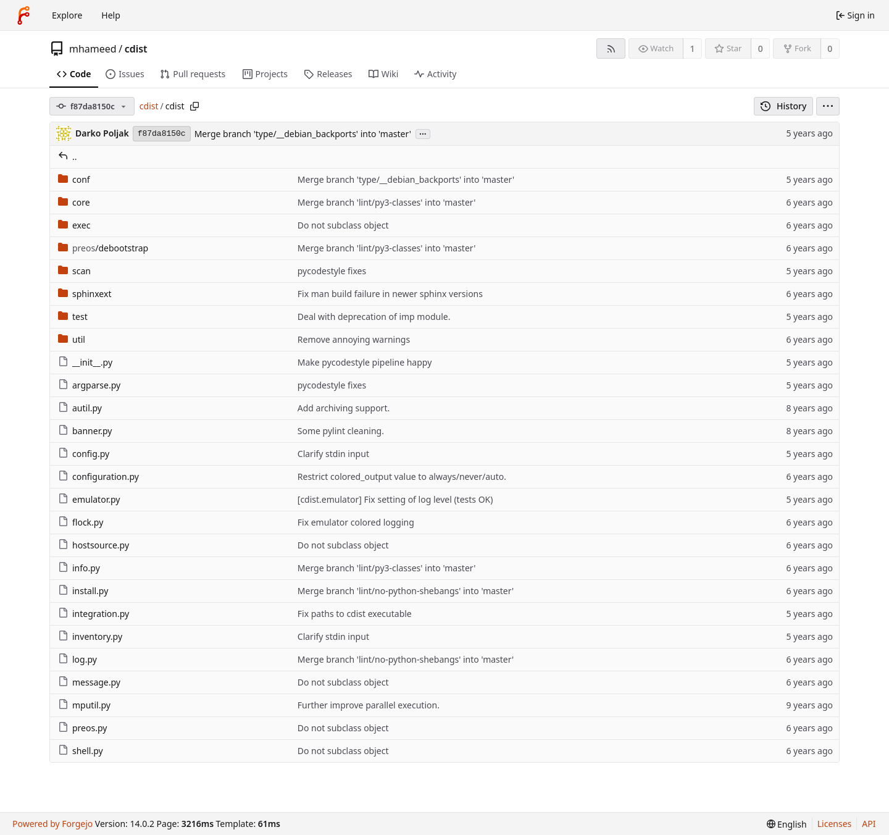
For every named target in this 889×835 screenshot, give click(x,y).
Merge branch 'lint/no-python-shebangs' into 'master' (406, 591)
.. (67, 156)
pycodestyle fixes (332, 271)
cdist (136, 49)
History (784, 106)
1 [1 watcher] (692, 48)
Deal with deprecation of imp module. (374, 316)
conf (74, 179)
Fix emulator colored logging (356, 522)
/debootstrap (103, 248)
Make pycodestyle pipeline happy (365, 362)
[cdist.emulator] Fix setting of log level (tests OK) (395, 499)
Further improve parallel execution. (369, 705)
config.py (83, 453)
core (74, 202)
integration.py (93, 613)
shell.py (80, 751)
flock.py (80, 522)
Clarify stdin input (333, 453)
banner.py (85, 431)
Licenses (834, 823)
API (868, 823)
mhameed (93, 49)
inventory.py (90, 636)
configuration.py (98, 476)
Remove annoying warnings (354, 339)
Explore (67, 15)
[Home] (23, 15)
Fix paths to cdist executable (355, 613)
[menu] (828, 106)
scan (74, 271)
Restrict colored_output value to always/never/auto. (402, 476)
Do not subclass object (343, 225)
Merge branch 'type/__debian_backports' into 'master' (302, 134)
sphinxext (84, 294)
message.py (89, 682)
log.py (77, 659)
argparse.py (89, 385)
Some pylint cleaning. (341, 431)
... (423, 133)
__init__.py (85, 362)
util (71, 339)
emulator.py (89, 499)
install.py (83, 591)
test (73, 316)
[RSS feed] (610, 48)
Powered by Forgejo (52, 823)
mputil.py (84, 705)
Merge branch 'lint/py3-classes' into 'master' (387, 202)
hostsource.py (93, 545)
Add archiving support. (344, 408)
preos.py (82, 728)
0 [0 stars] (760, 48)
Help (110, 15)
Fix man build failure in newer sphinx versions (390, 294)
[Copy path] (194, 106)
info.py (79, 568)
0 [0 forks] (829, 48)
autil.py (80, 408)
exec (74, 225)
